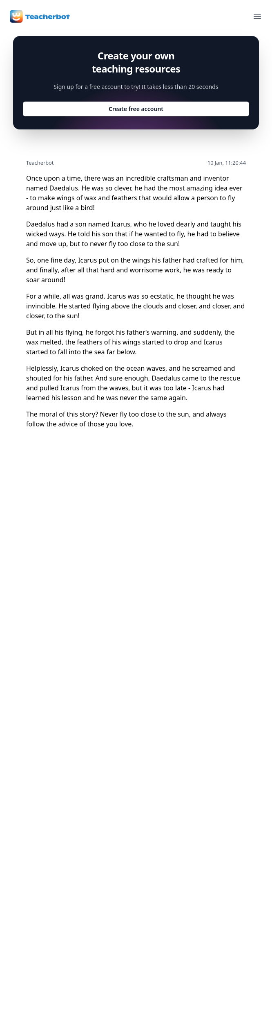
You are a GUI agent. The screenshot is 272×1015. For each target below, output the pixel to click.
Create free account (136, 109)
